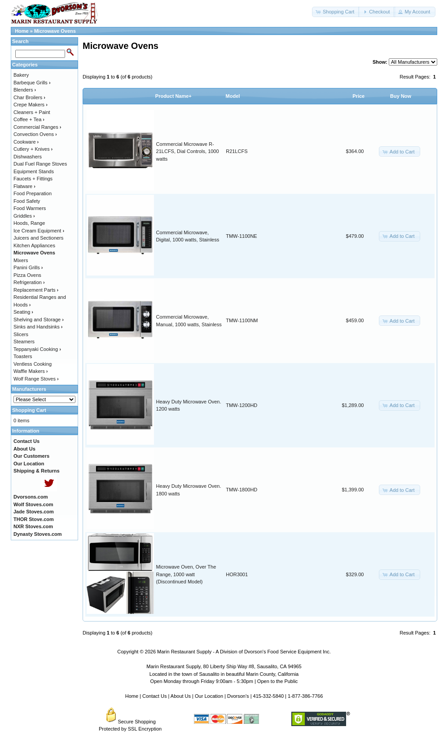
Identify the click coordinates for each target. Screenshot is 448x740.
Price (358, 96)
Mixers (20, 260)
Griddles (24, 216)
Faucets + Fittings (33, 178)
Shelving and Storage (38, 319)
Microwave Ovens (55, 31)
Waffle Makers (30, 371)
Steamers (24, 341)
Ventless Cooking (32, 364)
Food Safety (26, 201)
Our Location (209, 696)
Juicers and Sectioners (38, 238)
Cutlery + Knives (33, 149)
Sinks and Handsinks (37, 326)
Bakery (21, 75)
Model (233, 96)
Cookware (26, 141)
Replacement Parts (35, 290)
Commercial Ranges (37, 127)
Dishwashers (27, 156)
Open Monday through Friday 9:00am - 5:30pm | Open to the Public (224, 681)
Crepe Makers (30, 104)
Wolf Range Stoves (36, 378)
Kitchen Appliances (34, 245)
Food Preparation (32, 193)
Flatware (24, 186)
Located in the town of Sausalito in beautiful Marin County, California (224, 674)
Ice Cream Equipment (38, 230)
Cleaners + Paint (31, 112)
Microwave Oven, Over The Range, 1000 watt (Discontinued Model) (186, 574)
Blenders (24, 89)
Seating (23, 312)
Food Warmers (29, 208)
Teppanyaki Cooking (37, 349)
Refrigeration (29, 282)
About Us (181, 696)
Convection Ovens (35, 134)
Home (22, 31)
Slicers (20, 334)
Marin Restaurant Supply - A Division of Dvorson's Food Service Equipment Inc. (244, 651)
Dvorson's (238, 696)
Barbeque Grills (32, 82)
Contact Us (154, 696)
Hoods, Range (29, 223)
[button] (336, 12)
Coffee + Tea (28, 119)
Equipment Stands (33, 171)
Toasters (22, 356)
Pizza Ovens (27, 275)
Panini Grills (28, 267)
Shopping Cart (29, 410)
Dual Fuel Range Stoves (40, 163)
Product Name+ (173, 96)
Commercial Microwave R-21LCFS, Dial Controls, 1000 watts (187, 151)
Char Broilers (29, 97)
